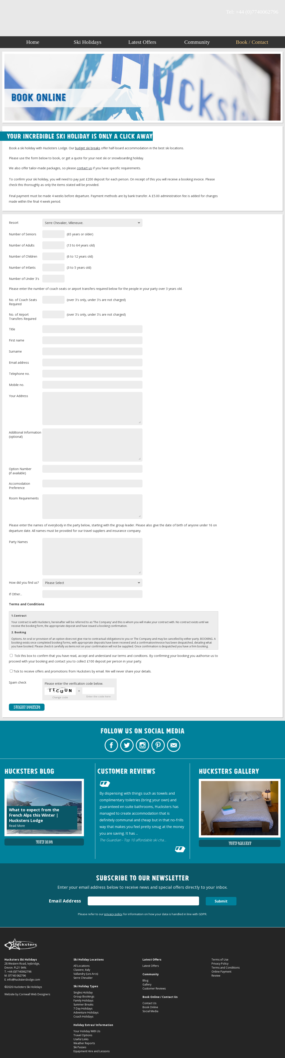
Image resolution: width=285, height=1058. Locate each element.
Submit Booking (26, 707)
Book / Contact (252, 42)
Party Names (18, 542)
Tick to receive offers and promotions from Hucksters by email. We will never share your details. (80, 671)
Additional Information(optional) (25, 434)
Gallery (146, 984)
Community (197, 42)
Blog (145, 980)
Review (216, 975)
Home (32, 42)
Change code (60, 697)
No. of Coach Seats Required (23, 302)
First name (16, 340)
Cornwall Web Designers (34, 994)
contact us (84, 168)
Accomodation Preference (19, 485)
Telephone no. (19, 374)
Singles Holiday (83, 992)
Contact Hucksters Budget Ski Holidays (41, 12)
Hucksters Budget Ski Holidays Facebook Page (10, 12)
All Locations (81, 966)
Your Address (18, 396)
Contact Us (149, 1003)
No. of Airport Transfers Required (22, 316)
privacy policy (113, 914)
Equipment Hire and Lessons (91, 1051)
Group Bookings (83, 996)
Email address (19, 362)
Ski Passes (79, 1047)
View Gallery (239, 843)
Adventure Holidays (85, 1012)
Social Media (150, 1011)
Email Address (65, 901)
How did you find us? (24, 582)
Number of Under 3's (24, 279)
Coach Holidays (83, 1016)
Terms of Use (220, 959)
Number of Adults (22, 245)
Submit (221, 901)
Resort (13, 222)
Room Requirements (24, 498)
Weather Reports (84, 1043)
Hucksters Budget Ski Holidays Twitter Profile (17, 12)
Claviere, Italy (81, 970)
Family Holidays (83, 1000)
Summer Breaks (83, 1004)
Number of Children (23, 256)
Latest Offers (142, 42)
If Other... (15, 594)
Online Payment (221, 971)
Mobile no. (16, 385)
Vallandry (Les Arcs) (85, 974)
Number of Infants (22, 267)
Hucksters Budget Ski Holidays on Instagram (25, 12)
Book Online (150, 1007)
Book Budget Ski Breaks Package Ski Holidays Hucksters (142, 14)
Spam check (17, 682)
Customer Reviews (154, 988)
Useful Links (80, 1039)
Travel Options (82, 1035)
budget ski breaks (87, 148)
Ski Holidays (88, 42)
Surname (15, 351)
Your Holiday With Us (86, 1031)
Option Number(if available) (20, 471)
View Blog (44, 842)
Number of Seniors (22, 234)
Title (12, 329)
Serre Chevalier (83, 978)
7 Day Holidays (82, 1008)
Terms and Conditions (226, 967)
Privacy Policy (220, 963)
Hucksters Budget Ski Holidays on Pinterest (33, 12)
